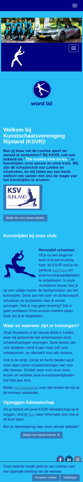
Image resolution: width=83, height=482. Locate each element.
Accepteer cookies (46, 477)
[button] (22, 197)
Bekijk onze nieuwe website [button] (41, 435)
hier (31, 414)
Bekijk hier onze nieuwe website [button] (25, 217)
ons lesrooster (26, 387)
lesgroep (59, 270)
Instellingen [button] (70, 477)
